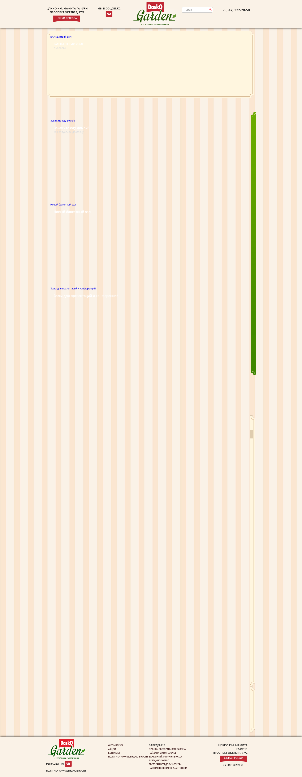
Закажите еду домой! (150, 161)
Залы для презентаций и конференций (73, 288)
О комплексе (116, 745)
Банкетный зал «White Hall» (165, 756)
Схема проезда (67, 18)
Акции (112, 749)
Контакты (114, 752)
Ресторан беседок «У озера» (165, 764)
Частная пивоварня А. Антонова (168, 768)
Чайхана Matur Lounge (162, 752)
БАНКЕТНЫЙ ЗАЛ (61, 36)
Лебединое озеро (159, 760)
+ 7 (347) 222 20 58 (233, 765)
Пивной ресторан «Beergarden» (167, 749)
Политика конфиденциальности (66, 770)
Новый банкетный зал (150, 245)
